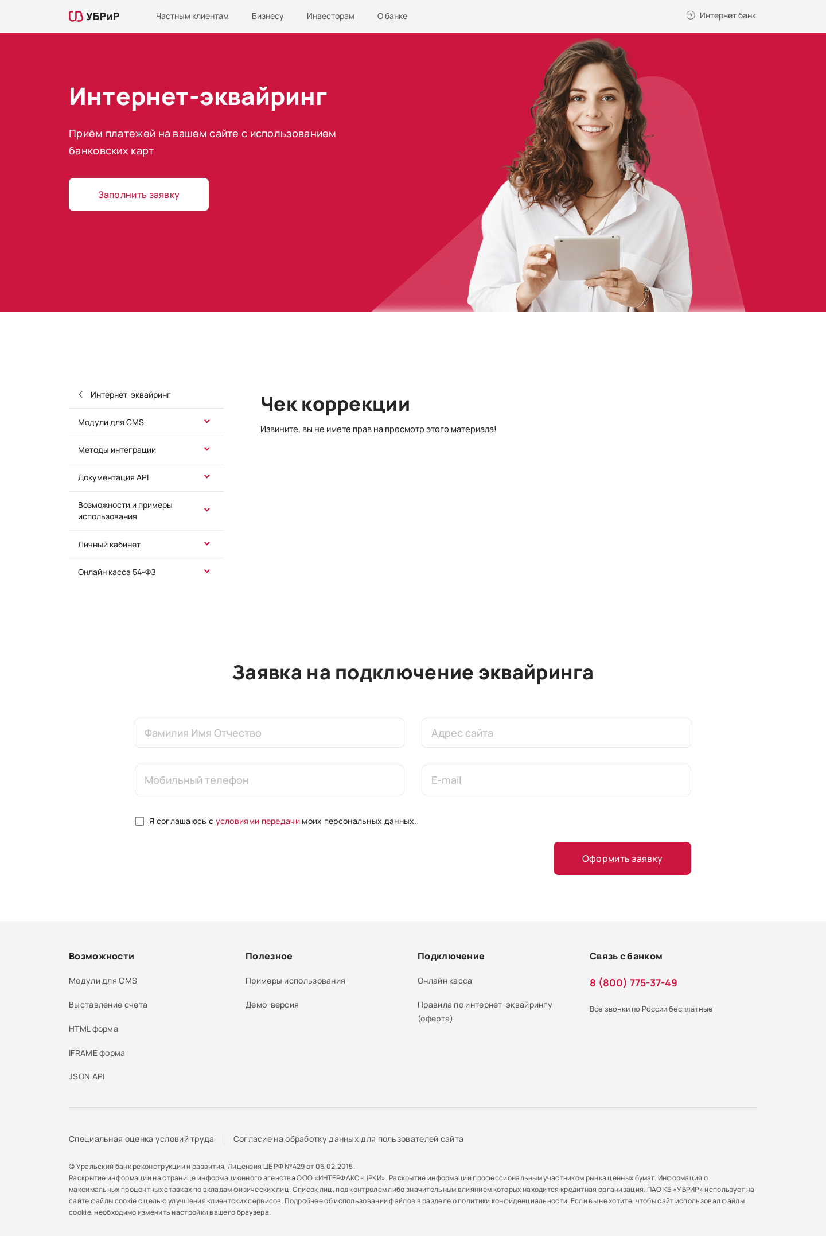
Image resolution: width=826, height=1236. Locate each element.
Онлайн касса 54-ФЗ (117, 571)
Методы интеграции (117, 449)
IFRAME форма (97, 1052)
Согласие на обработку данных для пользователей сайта (348, 1138)
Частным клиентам (192, 15)
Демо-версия (272, 1004)
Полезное (269, 956)
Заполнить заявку (139, 194)
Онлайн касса (445, 980)
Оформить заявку (622, 858)
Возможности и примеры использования (125, 510)
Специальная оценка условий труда (142, 1138)
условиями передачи (258, 820)
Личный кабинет (109, 544)
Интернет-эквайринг (130, 394)
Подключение (451, 956)
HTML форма (93, 1028)
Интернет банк (728, 15)
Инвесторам (330, 15)
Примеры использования (295, 980)
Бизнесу (268, 15)
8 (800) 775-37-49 (633, 982)
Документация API (113, 477)
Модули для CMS (111, 422)
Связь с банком (626, 956)
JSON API (86, 1076)
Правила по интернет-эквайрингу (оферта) (485, 1011)
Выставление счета (108, 1004)
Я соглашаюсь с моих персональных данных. (283, 820)
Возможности (101, 956)
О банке (392, 15)
